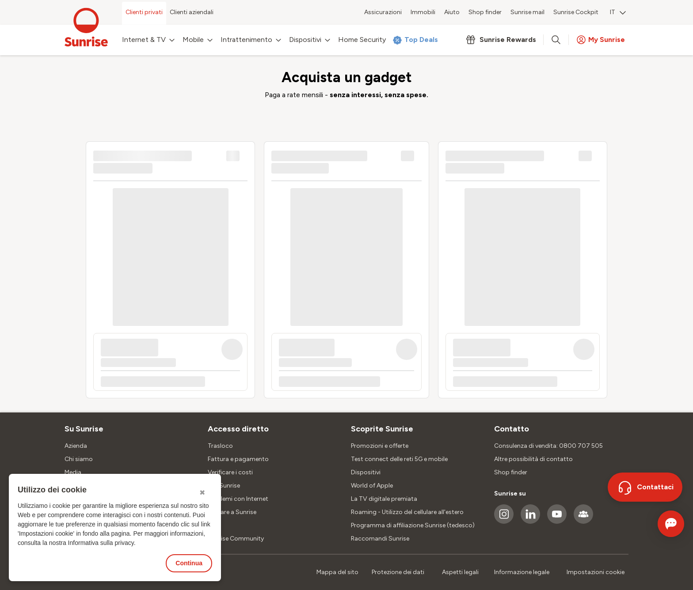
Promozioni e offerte (379, 446)
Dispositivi (366, 472)
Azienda (76, 446)
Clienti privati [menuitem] (144, 12)
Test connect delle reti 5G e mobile (399, 459)
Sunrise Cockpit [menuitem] (575, 12)
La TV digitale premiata (384, 499)
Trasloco (220, 446)
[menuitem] (617, 13)
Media (73, 472)
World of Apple (372, 485)
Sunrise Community (236, 538)
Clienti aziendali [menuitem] (191, 12)
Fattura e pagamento (238, 459)
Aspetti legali (460, 572)
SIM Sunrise (224, 485)
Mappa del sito (337, 572)
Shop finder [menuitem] (485, 12)
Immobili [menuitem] (423, 12)
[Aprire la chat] (658, 524)
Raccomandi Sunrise (380, 538)
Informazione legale (521, 572)
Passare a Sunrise (232, 512)
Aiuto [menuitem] (452, 12)
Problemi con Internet (238, 499)
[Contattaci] (645, 487)
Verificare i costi (230, 472)
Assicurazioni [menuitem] (383, 12)
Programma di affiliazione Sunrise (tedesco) (413, 525)
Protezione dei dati (398, 572)
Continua (188, 563)
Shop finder (510, 472)
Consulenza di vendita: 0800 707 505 (548, 446)
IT (618, 12)
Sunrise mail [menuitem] (527, 12)
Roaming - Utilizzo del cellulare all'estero (407, 512)
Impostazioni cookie (595, 572)
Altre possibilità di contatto (533, 459)
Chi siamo (79, 459)
